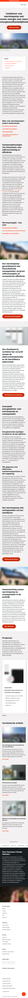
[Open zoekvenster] (18, 4)
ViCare (6, 460)
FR (21, 4)
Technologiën (21, 845)
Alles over (13, 845)
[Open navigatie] (25, 5)
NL (22, 4)
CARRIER (15, 996)
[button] (24, 994)
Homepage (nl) (5, 845)
